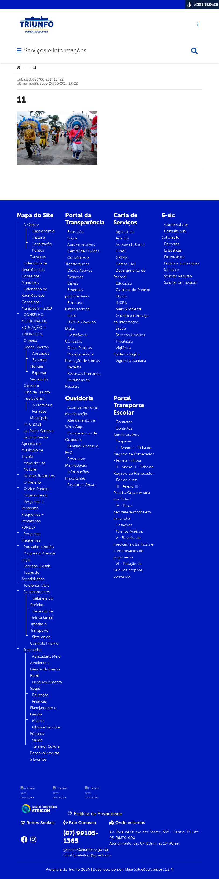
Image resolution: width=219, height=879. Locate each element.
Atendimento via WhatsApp (80, 423)
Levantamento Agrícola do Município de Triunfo (34, 447)
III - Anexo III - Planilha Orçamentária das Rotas (132, 492)
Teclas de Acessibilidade (33, 576)
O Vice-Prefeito (37, 489)
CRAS (120, 251)
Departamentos (37, 592)
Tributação (124, 341)
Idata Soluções (137, 869)
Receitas (74, 367)
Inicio (71, 316)
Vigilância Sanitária (131, 361)
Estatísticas (172, 250)
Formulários (174, 257)
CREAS (121, 258)
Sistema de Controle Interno (44, 640)
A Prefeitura (42, 405)
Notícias (30, 469)
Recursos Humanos (83, 374)
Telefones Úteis (36, 585)
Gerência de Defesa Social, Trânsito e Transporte (41, 621)
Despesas (75, 277)
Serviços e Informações (55, 50)
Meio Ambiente (129, 309)
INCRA (121, 303)
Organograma (35, 495)
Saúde (37, 740)
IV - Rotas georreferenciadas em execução (132, 512)
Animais (122, 238)
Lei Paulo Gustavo (39, 431)
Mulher (38, 721)
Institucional (33, 399)
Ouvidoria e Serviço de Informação (131, 319)
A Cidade (31, 225)
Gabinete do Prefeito (41, 601)
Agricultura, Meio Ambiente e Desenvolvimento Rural (45, 666)
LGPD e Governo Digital (80, 325)
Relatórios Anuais (81, 485)
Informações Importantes (77, 475)
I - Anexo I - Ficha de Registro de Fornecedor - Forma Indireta (134, 454)
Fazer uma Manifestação (76, 462)
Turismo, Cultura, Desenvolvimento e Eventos (45, 752)
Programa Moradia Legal (38, 556)
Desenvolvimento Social (46, 685)
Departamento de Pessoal (129, 273)
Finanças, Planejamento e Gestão (43, 707)
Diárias (72, 283)
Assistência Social (130, 245)
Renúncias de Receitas (77, 383)
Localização (42, 244)
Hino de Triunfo (37, 392)
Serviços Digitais (37, 566)
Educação (40, 695)
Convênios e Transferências (77, 261)
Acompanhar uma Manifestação (81, 410)
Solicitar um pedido (180, 283)
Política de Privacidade (94, 813)
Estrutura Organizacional (77, 306)
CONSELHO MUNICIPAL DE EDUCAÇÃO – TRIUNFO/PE (34, 324)
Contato (30, 341)
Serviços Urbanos (130, 335)
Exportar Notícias (38, 363)
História (38, 237)
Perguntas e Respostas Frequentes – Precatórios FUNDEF (32, 514)
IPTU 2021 (32, 424)
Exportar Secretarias (39, 376)
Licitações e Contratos (76, 338)
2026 (85, 869)
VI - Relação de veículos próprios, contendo (128, 570)
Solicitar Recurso (178, 276)
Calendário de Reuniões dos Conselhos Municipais (34, 273)
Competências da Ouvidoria (81, 436)
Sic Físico (171, 270)
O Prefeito (32, 482)
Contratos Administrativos (126, 431)
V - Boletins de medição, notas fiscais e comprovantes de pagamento (133, 547)
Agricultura (125, 232)
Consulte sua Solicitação (174, 234)
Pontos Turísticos (38, 253)
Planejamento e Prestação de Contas (82, 357)
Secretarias (32, 650)
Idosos (121, 296)
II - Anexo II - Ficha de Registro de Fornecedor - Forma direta (134, 473)
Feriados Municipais (39, 414)
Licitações (124, 525)
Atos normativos (81, 245)
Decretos (171, 244)
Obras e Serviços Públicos (45, 730)
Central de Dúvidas (83, 251)
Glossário (31, 386)
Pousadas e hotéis (39, 547)
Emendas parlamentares (77, 293)
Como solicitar (176, 225)
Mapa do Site (34, 463)
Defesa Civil (125, 264)
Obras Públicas (79, 348)
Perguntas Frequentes (30, 537)
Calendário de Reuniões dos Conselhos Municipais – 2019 (36, 298)
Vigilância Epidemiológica (127, 351)
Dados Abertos (36, 347)
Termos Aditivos (129, 531)
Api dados (40, 353)
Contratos (124, 422)
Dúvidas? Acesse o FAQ (81, 449)
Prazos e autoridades (181, 263)
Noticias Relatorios (39, 476)
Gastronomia (43, 231)
